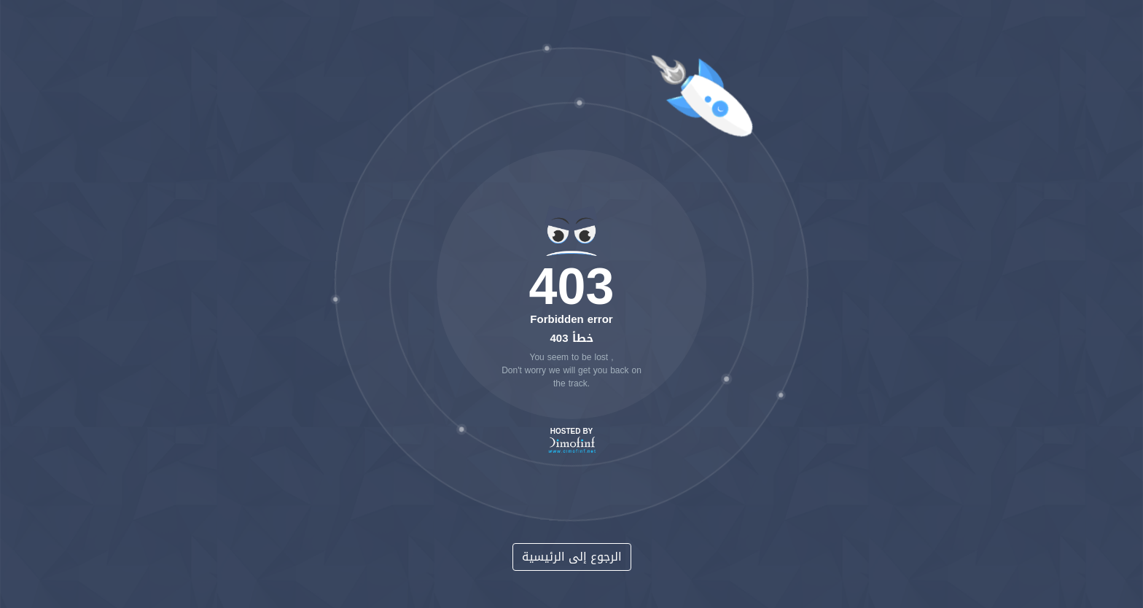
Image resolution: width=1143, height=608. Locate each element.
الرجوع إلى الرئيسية (572, 556)
